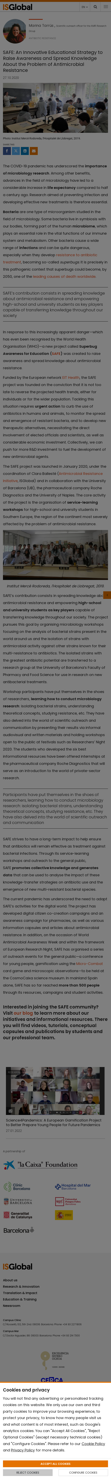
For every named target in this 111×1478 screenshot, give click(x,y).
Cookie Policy (93, 1443)
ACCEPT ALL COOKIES (55, 1464)
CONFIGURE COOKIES (83, 1473)
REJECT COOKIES (27, 1473)
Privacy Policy (23, 1450)
